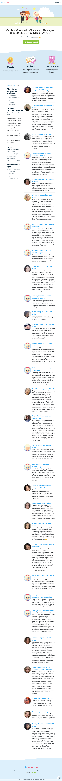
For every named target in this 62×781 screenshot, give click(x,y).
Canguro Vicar (11, 104)
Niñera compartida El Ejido (14, 161)
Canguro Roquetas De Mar (14, 97)
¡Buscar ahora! (31, 42)
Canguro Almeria (11, 95)
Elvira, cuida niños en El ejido (43, 611)
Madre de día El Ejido (12, 154)
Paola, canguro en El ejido (41, 134)
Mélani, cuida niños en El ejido (43, 698)
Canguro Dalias (11, 173)
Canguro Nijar (10, 100)
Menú (57, 2)
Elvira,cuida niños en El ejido (13, 113)
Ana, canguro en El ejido (41, 712)
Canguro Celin (11, 171)
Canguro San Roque (12, 178)
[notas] (31, 772)
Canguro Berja (11, 176)
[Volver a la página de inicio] (7, 2)
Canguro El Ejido (11, 156)
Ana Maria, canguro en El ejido (43, 389)
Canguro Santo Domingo (13, 169)
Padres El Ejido (11, 158)
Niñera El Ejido (11, 151)
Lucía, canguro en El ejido (41, 503)
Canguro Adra (10, 102)
